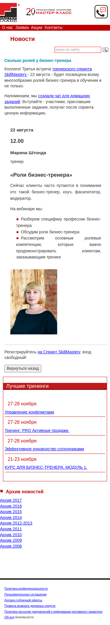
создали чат (50, 95)
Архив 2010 (11, 534)
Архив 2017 (11, 500)
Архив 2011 (11, 529)
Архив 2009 (11, 540)
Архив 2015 (11, 511)
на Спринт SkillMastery (59, 352)
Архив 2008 (11, 546)
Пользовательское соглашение (25, 594)
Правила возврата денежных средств (29, 605)
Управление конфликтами (29, 412)
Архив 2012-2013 (16, 523)
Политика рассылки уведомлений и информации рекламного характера (53, 611)
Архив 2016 (11, 506)
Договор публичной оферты (23, 600)
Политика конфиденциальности (26, 588)
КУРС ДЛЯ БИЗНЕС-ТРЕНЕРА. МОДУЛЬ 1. (46, 467)
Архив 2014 (11, 517)
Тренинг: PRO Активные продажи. (37, 430)
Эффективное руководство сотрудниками (44, 449)
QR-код (9, 617)
